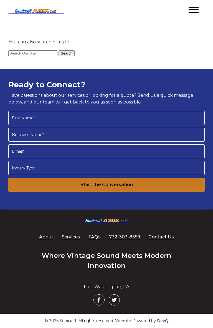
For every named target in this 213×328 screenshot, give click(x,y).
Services (71, 237)
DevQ (162, 320)
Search (66, 53)
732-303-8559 (124, 237)
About (46, 237)
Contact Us (161, 237)
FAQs (94, 237)
